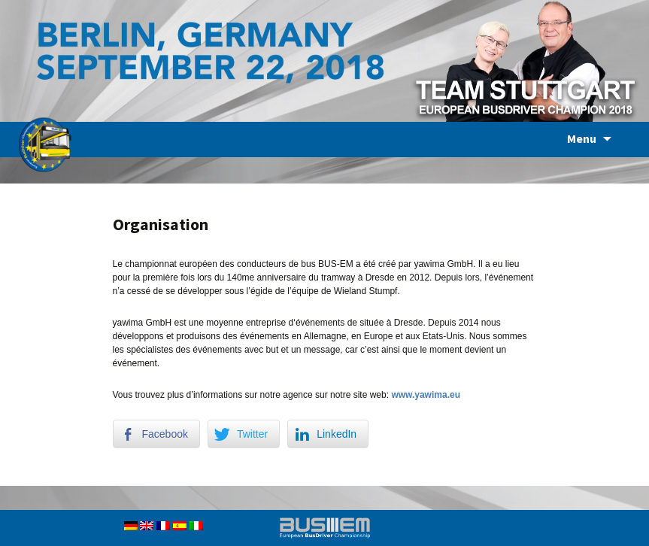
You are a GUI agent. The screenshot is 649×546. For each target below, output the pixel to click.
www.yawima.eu (425, 395)
